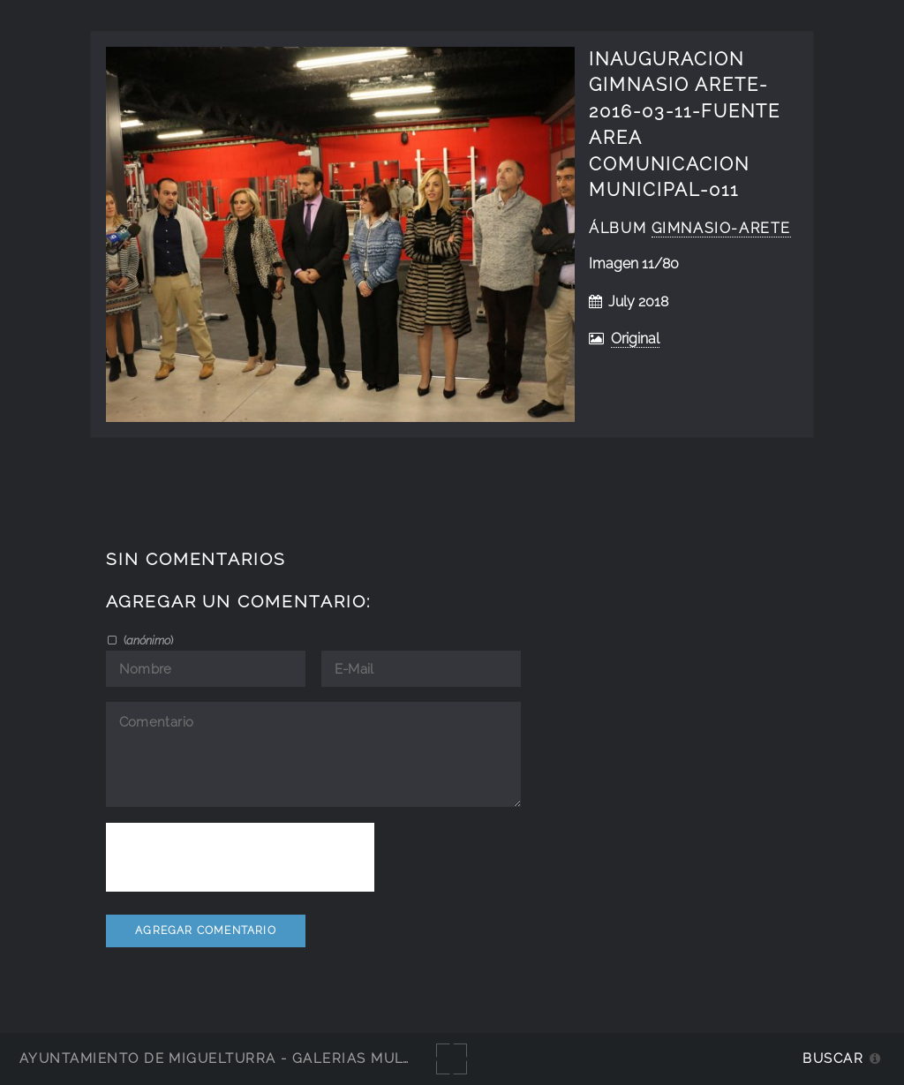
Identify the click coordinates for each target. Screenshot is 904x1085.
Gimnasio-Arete (721, 228)
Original (635, 338)
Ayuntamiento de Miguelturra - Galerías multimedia (241, 1058)
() (147, 640)
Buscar (832, 1058)
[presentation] (240, 857)
